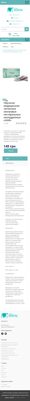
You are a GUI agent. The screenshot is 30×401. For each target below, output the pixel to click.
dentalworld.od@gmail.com (15, 21)
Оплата (3, 374)
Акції (2, 366)
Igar (12, 46)
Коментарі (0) (9, 163)
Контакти (4, 376)
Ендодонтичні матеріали (8, 348)
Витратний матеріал (15, 43)
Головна (5, 43)
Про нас (3, 368)
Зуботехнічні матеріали (8, 353)
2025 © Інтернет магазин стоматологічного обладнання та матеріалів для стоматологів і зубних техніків (15, 395)
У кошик (10, 151)
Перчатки (5, 46)
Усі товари (4, 384)
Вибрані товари (5, 386)
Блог (2, 370)
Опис (7, 158)
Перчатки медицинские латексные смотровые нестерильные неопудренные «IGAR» (14, 51)
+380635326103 (15, 15)
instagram (15, 18)
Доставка (4, 372)
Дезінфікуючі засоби (7, 351)
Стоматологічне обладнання (9, 343)
